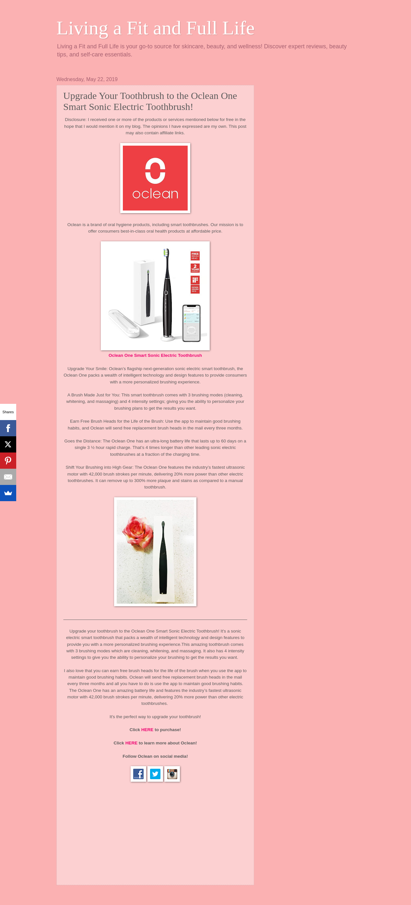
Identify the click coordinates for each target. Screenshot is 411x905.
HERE (147, 729)
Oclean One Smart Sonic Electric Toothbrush (155, 355)
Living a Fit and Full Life (155, 28)
